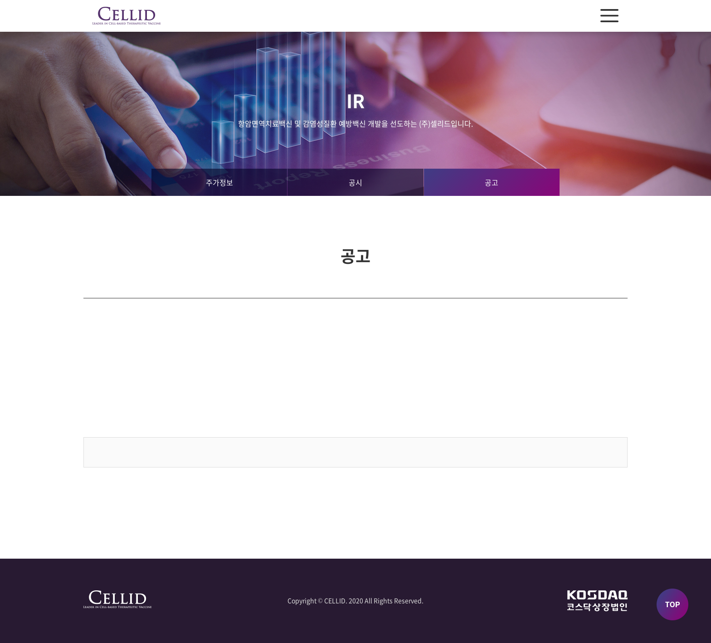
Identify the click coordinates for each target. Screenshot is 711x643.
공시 (355, 182)
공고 (491, 182)
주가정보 (219, 182)
